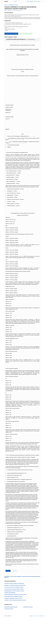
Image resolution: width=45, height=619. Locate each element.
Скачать (32, 39)
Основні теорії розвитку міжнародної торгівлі (13, 596)
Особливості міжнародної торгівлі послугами (13, 598)
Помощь (31, 1)
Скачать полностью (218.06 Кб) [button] (11, 33)
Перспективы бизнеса (8, 608)
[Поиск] (19, 1)
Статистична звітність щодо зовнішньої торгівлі (13, 589)
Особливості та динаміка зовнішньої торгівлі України (15, 585)
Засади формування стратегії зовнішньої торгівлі (14, 590)
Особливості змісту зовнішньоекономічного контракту (15, 600)
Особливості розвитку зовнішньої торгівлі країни (14, 583)
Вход (28, 1)
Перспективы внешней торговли (10, 606)
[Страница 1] (8, 571)
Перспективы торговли (28, 606)
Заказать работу (37, 1)
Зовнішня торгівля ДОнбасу (9, 592)
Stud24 (10, 615)
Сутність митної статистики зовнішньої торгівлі (13, 587)
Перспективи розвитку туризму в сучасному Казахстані (15, 594)
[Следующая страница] (15, 571)
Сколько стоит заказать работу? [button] (25, 33)
